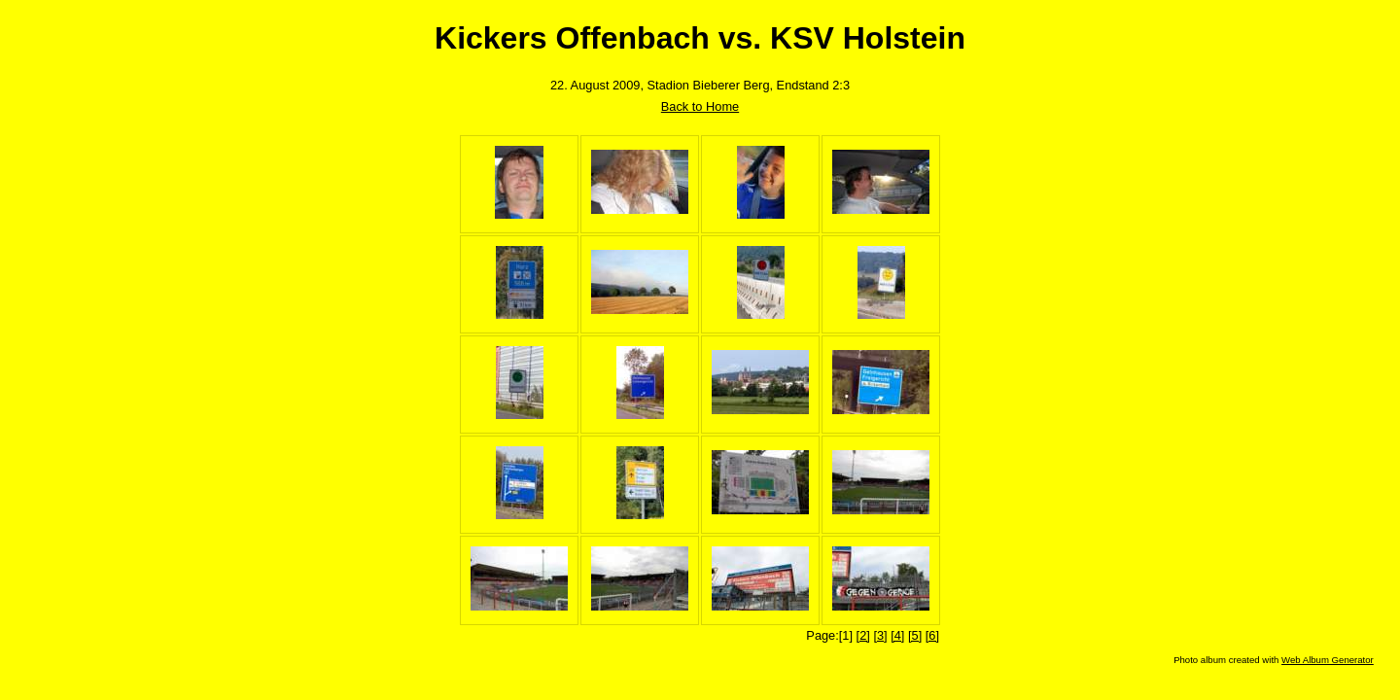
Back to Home (700, 106)
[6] (932, 635)
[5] (915, 635)
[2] (863, 635)
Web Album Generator (1327, 659)
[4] (897, 635)
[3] (880, 635)
